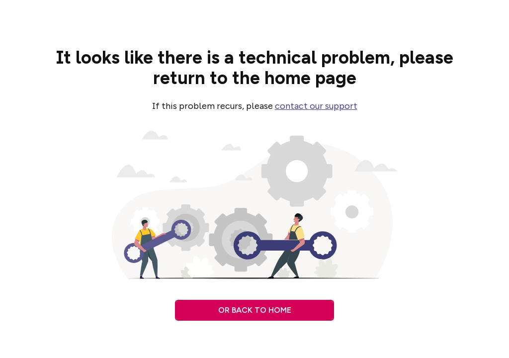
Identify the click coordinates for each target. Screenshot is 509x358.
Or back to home (254, 310)
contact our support (316, 105)
